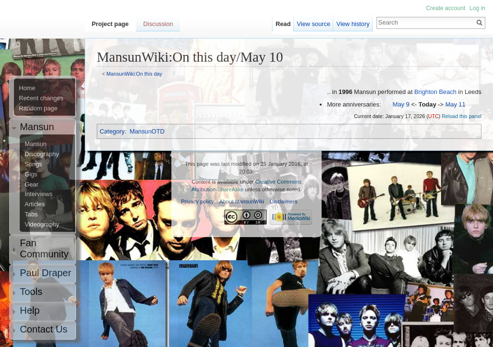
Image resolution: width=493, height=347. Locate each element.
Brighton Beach (436, 91)
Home (27, 88)
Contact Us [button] (43, 329)
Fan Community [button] (44, 248)
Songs (33, 164)
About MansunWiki (242, 201)
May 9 (401, 104)
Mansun (36, 144)
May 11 (455, 104)
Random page (38, 108)
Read (283, 23)
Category (112, 131)
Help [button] (29, 310)
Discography (42, 154)
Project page (110, 23)
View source (313, 23)
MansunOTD (147, 131)
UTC (433, 116)
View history (353, 23)
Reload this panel (461, 116)
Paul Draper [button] (45, 272)
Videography (42, 224)
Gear (31, 184)
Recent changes (41, 98)
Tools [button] (31, 291)
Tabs (31, 214)
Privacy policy (197, 201)
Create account (445, 8)
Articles (35, 204)
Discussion (158, 23)
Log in (477, 8)
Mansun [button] (37, 126)
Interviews (38, 194)
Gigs (31, 174)
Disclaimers (284, 201)
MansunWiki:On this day (134, 74)
